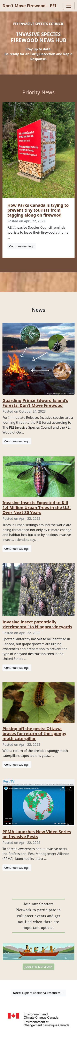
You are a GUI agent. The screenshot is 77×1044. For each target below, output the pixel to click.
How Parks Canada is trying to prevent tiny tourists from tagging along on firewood (38, 210)
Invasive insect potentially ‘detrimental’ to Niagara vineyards (37, 624)
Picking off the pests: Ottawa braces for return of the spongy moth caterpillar (34, 733)
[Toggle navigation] (69, 6)
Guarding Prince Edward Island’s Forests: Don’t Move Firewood (35, 403)
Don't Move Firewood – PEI (29, 5)
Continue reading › (21, 246)
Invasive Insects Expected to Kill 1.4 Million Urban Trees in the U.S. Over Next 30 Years (36, 507)
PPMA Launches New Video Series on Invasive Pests (36, 834)
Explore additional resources (38, 993)
